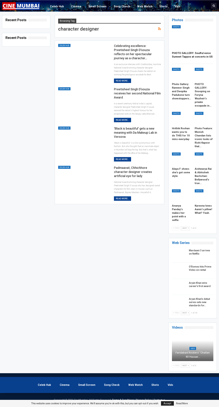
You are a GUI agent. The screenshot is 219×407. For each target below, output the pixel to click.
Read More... (122, 81)
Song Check (122, 6)
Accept (167, 403)
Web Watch (144, 6)
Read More (182, 403)
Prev (176, 228)
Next (185, 228)
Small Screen (97, 6)
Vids (178, 6)
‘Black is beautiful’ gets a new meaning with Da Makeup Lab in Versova (135, 132)
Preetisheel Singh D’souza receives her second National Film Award (137, 93)
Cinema (76, 6)
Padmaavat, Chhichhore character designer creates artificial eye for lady (133, 172)
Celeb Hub (57, 6)
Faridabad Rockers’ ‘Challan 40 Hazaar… (193, 354)
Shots (163, 6)
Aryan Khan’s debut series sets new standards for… (199, 302)
